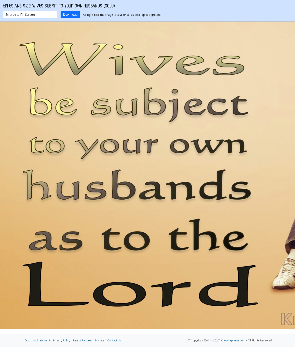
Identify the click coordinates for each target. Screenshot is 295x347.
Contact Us (114, 340)
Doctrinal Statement (37, 340)
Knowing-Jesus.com (233, 340)
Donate (99, 340)
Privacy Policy (61, 340)
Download (70, 14)
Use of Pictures (82, 340)
